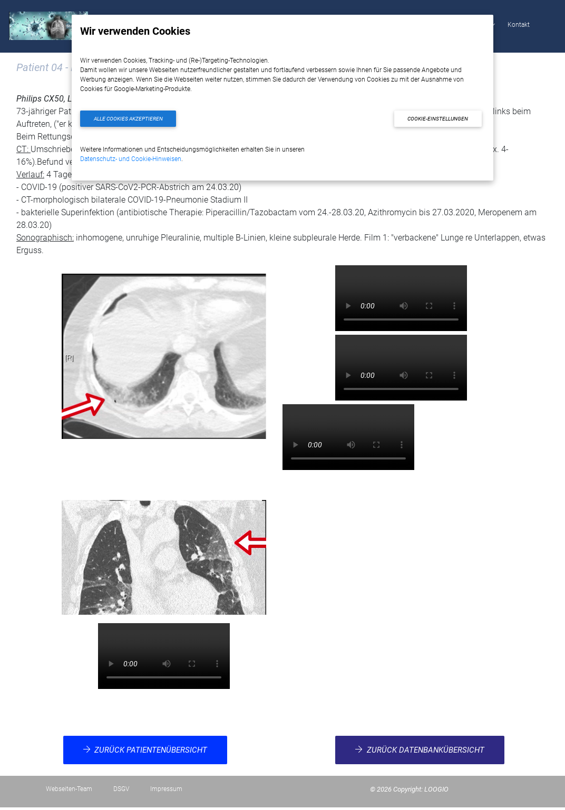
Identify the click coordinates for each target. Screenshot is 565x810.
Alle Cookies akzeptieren (128, 118)
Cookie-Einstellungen (437, 118)
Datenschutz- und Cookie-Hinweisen (130, 159)
